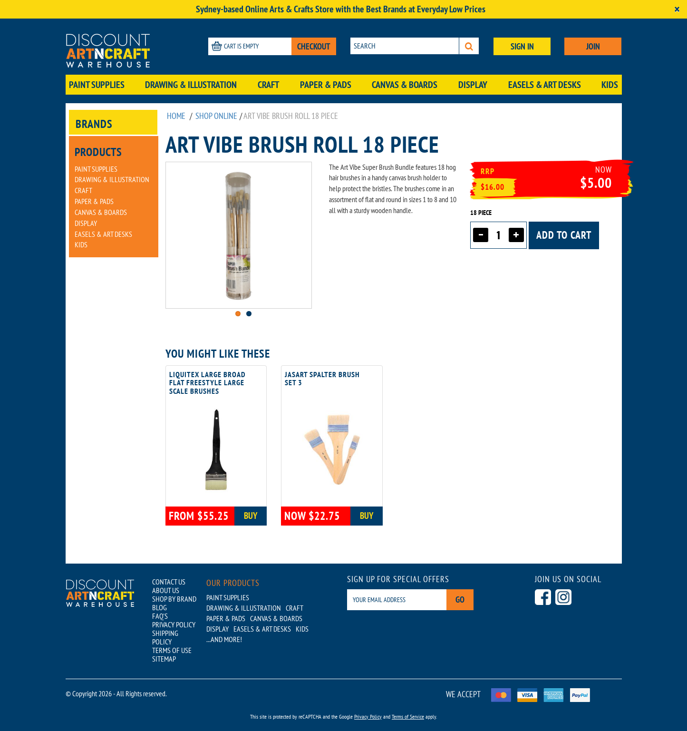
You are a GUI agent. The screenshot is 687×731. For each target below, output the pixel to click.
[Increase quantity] (516, 235)
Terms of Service (408, 716)
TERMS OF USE (172, 650)
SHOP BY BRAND (174, 599)
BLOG (159, 607)
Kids (609, 84)
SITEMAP (164, 658)
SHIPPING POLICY (165, 637)
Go (459, 599)
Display (472, 84)
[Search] (469, 46)
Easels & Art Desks (544, 84)
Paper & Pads (325, 84)
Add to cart (563, 235)
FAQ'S (160, 616)
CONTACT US (168, 581)
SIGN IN (522, 46)
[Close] (677, 9)
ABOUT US (165, 590)
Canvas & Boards (404, 84)
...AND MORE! (224, 639)
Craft (268, 84)
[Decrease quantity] (480, 235)
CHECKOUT (313, 46)
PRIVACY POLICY (173, 624)
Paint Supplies (97, 84)
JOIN (593, 46)
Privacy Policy (368, 716)
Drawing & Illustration (191, 84)
